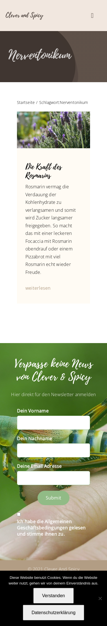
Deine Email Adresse (39, 466)
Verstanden (53, 595)
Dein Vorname (33, 411)
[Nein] (100, 598)
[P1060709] (53, 114)
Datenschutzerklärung (54, 612)
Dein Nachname (34, 438)
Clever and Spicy (24, 15)
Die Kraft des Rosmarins (43, 171)
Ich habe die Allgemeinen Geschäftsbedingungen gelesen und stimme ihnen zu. (51, 527)
